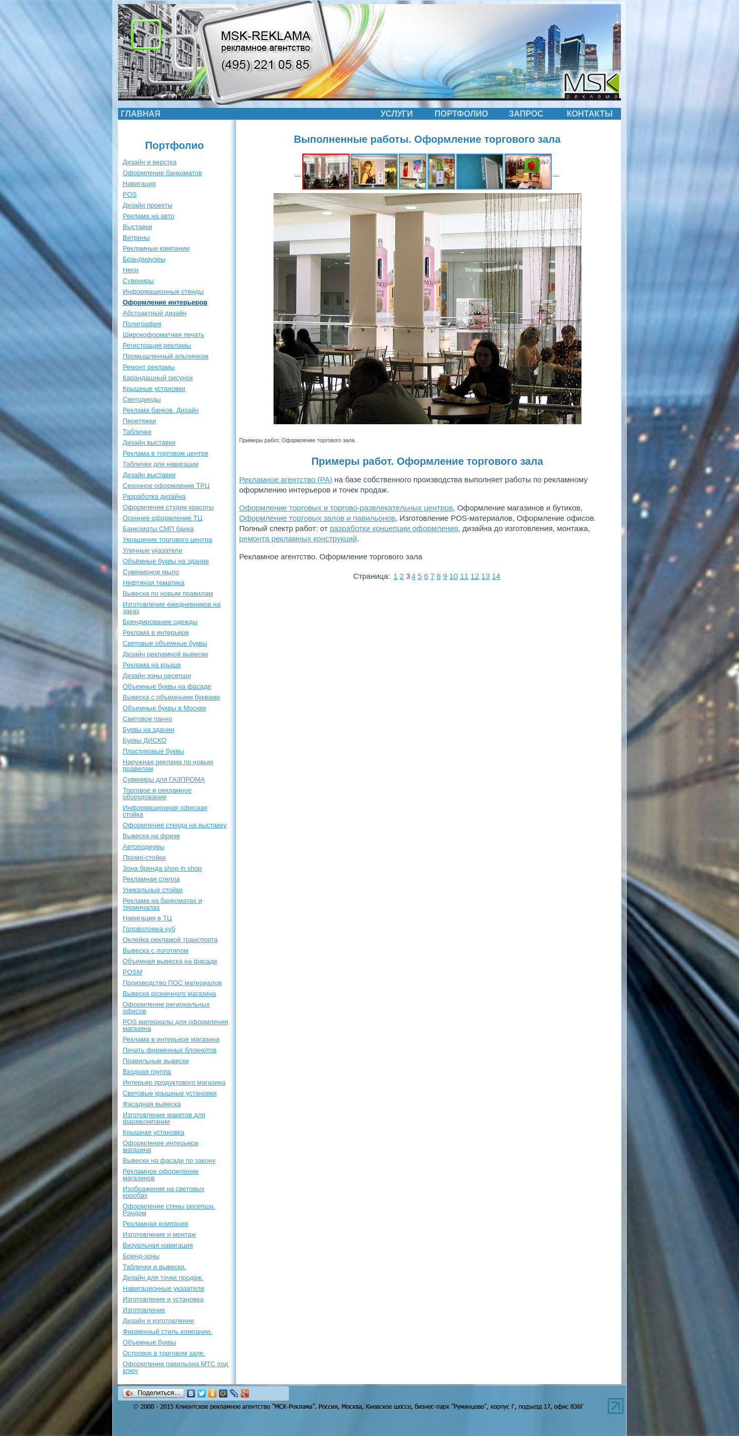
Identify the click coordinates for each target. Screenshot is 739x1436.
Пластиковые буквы (153, 751)
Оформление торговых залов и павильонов (317, 518)
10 (453, 576)
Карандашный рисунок (158, 378)
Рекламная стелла (151, 879)
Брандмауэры (144, 259)
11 (464, 576)
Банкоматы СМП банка (158, 529)
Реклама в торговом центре (165, 453)
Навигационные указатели (163, 1288)
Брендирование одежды (160, 622)
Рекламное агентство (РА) (285, 479)
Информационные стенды (163, 291)
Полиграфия (142, 324)
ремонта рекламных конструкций (298, 538)
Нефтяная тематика (153, 583)
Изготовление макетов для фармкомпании (164, 1118)
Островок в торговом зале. (164, 1353)
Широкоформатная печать (163, 334)
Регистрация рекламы (157, 345)
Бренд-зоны (141, 1256)
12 (475, 576)
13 (485, 576)
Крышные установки (154, 388)
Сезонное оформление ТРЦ (166, 485)
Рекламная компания (155, 1223)
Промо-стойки (144, 857)
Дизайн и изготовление (158, 1321)
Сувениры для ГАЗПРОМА (164, 779)
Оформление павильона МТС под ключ (175, 1367)
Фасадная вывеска (152, 1104)
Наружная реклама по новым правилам (168, 765)
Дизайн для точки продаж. (163, 1277)
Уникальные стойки (153, 890)
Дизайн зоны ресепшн (157, 675)
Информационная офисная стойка (165, 811)
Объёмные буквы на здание (166, 561)
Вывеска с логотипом (155, 950)
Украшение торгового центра (167, 539)
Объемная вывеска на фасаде (170, 961)
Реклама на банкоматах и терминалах (162, 904)
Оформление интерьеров (165, 302)
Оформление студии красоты (168, 507)
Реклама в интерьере (156, 632)
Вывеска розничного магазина (169, 993)
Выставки (137, 227)
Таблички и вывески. (154, 1267)
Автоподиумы (144, 847)
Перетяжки (139, 421)
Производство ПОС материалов (172, 983)
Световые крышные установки (170, 1093)
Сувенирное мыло (151, 572)
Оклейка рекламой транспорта (170, 939)
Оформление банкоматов (162, 173)
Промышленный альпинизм (165, 356)
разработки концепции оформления (394, 528)
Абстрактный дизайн (155, 313)
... (298, 172)
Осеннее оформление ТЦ (162, 518)
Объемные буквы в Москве (164, 708)
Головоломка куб (149, 929)
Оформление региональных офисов (166, 1007)
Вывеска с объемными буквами (171, 697)
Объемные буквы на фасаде (167, 686)
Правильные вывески (156, 1061)
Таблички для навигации (161, 464)
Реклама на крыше (152, 665)
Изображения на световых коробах (163, 1192)
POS (130, 194)
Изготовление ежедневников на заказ (172, 607)
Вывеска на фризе (151, 836)
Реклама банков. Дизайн (161, 410)
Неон (131, 270)
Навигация (139, 183)
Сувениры (138, 281)
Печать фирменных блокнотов (170, 1050)
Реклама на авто (148, 216)
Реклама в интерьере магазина (171, 1039)
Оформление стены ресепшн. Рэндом (169, 1209)
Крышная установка (153, 1132)
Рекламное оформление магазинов (161, 1174)
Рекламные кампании (156, 248)
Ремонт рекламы (149, 367)
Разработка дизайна (154, 496)
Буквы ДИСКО (144, 740)
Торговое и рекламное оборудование (157, 793)
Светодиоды (142, 399)
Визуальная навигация (158, 1245)
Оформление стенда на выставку (175, 825)
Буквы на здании (148, 729)
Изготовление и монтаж (159, 1234)
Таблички (137, 432)
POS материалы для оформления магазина (175, 1025)
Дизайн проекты (147, 205)
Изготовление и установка (163, 1299)
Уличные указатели (152, 550)
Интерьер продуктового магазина (174, 1082)
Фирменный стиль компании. (167, 1331)
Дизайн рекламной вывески (165, 654)
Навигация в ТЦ (147, 918)
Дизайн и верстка (150, 162)
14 (496, 576)
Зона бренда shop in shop (162, 868)
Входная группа (147, 1071)
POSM (132, 972)
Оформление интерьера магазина (160, 1146)
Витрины (136, 237)
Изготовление (144, 1310)
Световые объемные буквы (165, 643)
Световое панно (147, 719)
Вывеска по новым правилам (168, 593)
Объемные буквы (149, 1342)
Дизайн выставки (149, 442)
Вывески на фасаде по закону (169, 1160)
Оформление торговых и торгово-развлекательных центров (346, 507)
